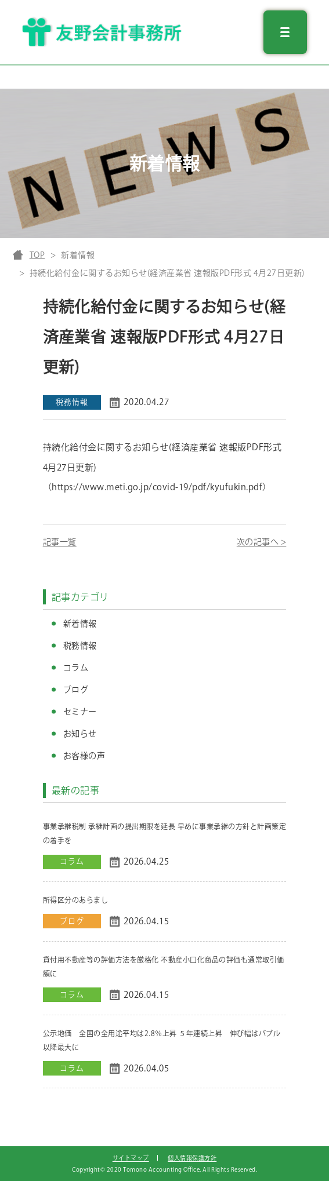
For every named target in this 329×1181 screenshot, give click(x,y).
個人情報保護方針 (192, 1158)
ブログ (76, 690)
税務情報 (80, 645)
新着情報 (80, 623)
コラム (76, 668)
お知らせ (80, 734)
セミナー (80, 712)
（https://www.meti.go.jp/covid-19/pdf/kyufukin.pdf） (157, 487)
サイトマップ (131, 1158)
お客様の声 (84, 756)
